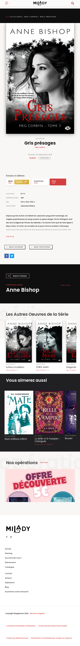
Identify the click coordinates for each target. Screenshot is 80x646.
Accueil (8, 549)
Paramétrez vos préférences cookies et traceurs (51, 638)
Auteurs (8, 578)
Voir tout (44, 462)
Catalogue (16, 17)
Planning (8, 553)
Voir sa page (65, 285)
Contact (8, 573)
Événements (10, 562)
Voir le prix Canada (44, 158)
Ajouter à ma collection (14, 247)
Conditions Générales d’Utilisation (21, 626)
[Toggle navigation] (8, 3)
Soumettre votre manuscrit (16, 591)
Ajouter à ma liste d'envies (40, 247)
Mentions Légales (37, 613)
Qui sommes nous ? (13, 558)
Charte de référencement (17, 638)
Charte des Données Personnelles (52, 626)
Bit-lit (23, 194)
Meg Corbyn (31, 17)
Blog (7, 587)
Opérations (10, 582)
